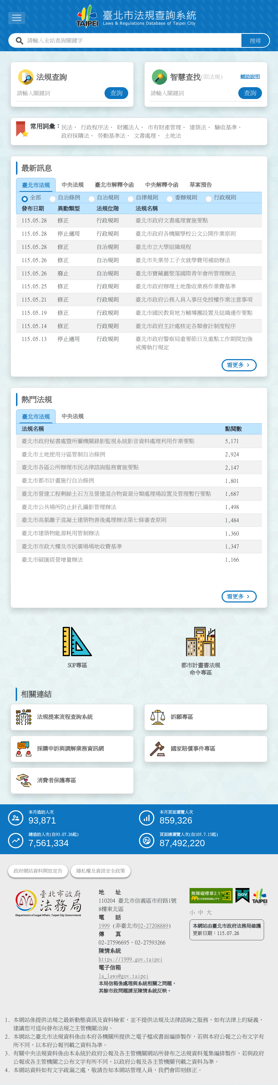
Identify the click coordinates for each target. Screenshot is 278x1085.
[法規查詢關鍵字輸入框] (60, 93)
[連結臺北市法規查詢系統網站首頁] (136, 17)
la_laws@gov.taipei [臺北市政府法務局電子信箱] (124, 976)
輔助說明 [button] (250, 77)
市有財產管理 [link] (164, 127)
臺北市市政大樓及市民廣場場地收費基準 (72, 546)
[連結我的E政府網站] (242, 895)
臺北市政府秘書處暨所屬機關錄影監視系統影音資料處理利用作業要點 (108, 441)
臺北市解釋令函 (114, 185)
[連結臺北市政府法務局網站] (48, 903)
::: (4, 55)
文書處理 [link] (145, 135)
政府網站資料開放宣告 (38, 871)
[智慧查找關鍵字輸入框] (194, 93)
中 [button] (200, 912)
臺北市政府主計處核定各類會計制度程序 (186, 326)
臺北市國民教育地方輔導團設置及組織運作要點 (194, 313)
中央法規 (72, 185)
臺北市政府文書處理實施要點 (172, 220)
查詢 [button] (116, 93)
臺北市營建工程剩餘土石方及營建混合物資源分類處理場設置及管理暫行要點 (116, 493)
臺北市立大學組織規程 (163, 247)
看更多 (235, 365)
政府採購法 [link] (75, 135)
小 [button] (192, 912)
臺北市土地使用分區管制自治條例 (63, 454)
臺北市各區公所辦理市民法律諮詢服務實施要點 (80, 467)
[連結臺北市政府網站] (259, 896)
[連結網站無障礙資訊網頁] (211, 896)
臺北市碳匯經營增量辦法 (52, 559)
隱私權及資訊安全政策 (100, 871)
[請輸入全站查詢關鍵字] (132, 40)
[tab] (36, 185)
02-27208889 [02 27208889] (153, 926)
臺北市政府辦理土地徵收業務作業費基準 (186, 286)
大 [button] (209, 912)
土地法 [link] (172, 135)
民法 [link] (66, 127)
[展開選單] (16, 18)
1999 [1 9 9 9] (104, 926)
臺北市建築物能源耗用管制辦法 (61, 533)
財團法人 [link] (128, 127)
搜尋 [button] (255, 41)
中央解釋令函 (161, 185)
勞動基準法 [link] (111, 135)
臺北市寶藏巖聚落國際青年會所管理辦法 (186, 273)
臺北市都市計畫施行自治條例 (58, 480)
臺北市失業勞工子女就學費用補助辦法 (183, 260)
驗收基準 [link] (226, 127)
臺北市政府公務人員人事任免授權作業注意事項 (194, 299)
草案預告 (201, 185)
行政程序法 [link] (95, 127)
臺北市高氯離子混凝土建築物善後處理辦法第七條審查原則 (94, 520)
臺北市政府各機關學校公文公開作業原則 (186, 233)
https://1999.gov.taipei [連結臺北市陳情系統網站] (131, 959)
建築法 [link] (198, 127)
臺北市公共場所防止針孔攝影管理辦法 (69, 507)
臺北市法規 (36, 185)
